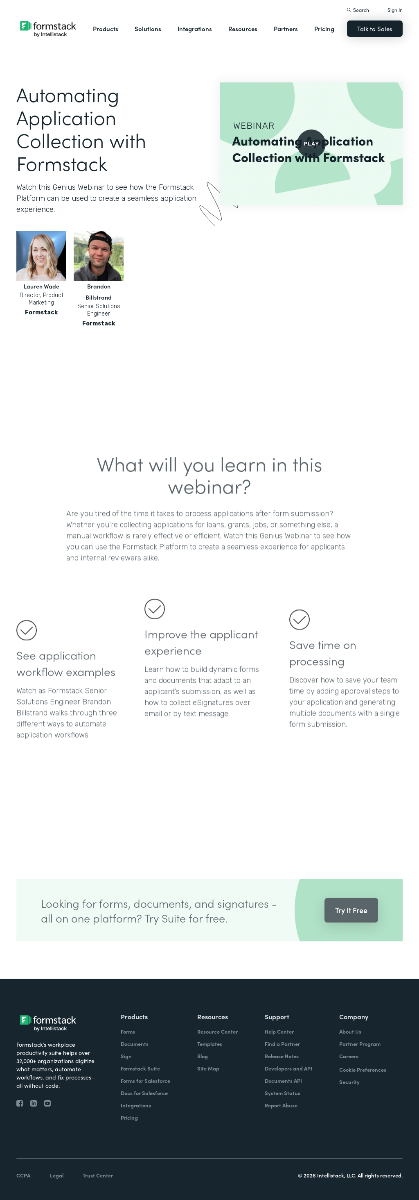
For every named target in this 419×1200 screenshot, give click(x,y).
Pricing (324, 28)
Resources (242, 28)
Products (105, 28)
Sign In (395, 9)
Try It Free (351, 923)
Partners (286, 28)
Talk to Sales (374, 28)
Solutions (148, 28)
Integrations (195, 28)
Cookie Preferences (362, 1069)
